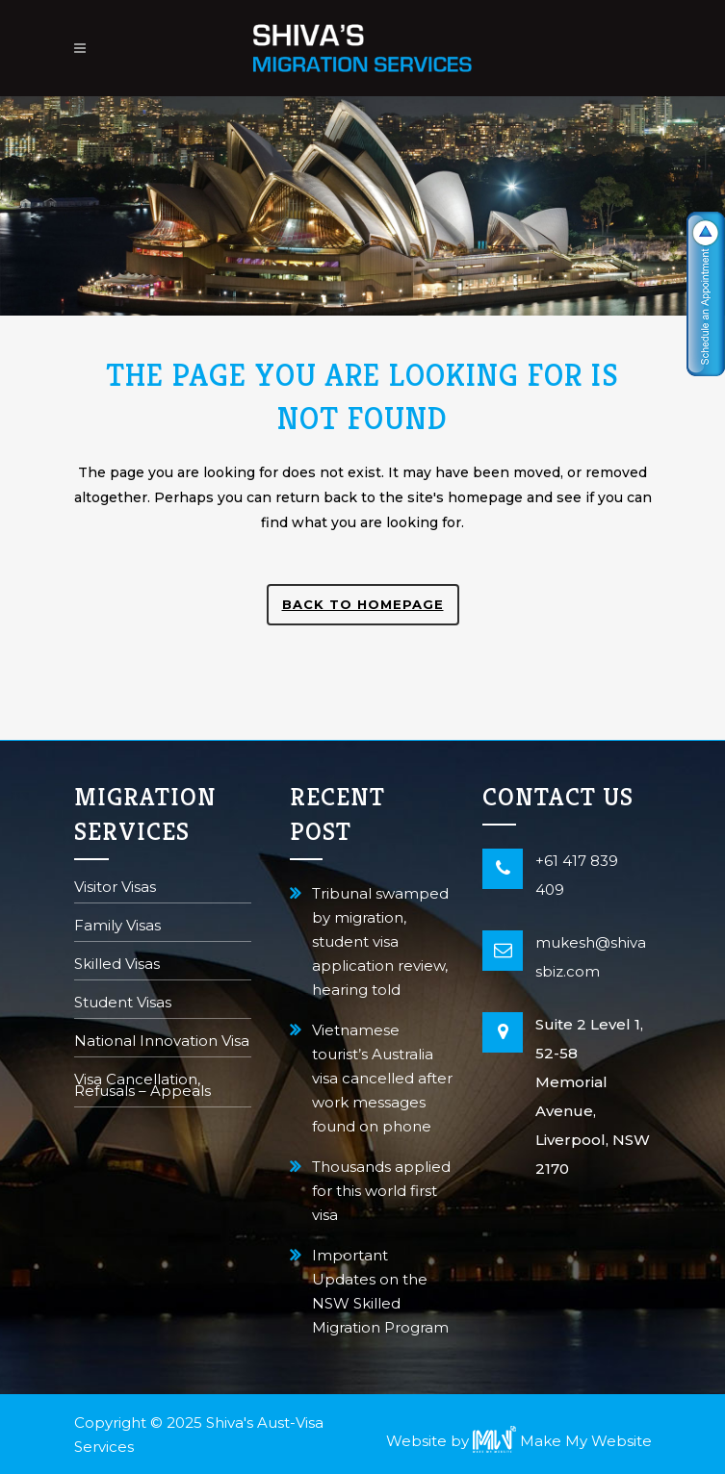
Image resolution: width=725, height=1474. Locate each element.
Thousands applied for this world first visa (381, 1190)
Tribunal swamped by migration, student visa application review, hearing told (380, 941)
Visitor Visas (115, 888)
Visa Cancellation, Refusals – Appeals (142, 1087)
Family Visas (117, 927)
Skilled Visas (117, 965)
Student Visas (122, 1004)
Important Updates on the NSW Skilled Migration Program (380, 1291)
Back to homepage (363, 604)
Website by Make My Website (519, 1441)
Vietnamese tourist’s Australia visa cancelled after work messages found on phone (382, 1078)
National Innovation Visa (161, 1042)
